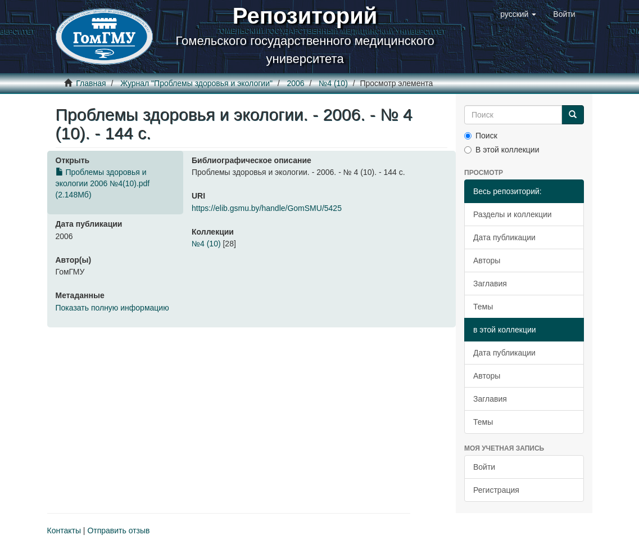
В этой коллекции (501, 149)
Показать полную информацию (112, 307)
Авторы (486, 260)
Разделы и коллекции (512, 214)
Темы (483, 306)
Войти (484, 466)
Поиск (480, 135)
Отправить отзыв (118, 530)
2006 (296, 83)
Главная (91, 83)
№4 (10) (333, 83)
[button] (518, 14)
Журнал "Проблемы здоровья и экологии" (196, 83)
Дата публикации (504, 237)
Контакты (64, 530)
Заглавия (490, 283)
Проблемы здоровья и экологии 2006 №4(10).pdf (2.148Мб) (103, 183)
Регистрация (496, 489)
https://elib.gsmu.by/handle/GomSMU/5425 (267, 208)
